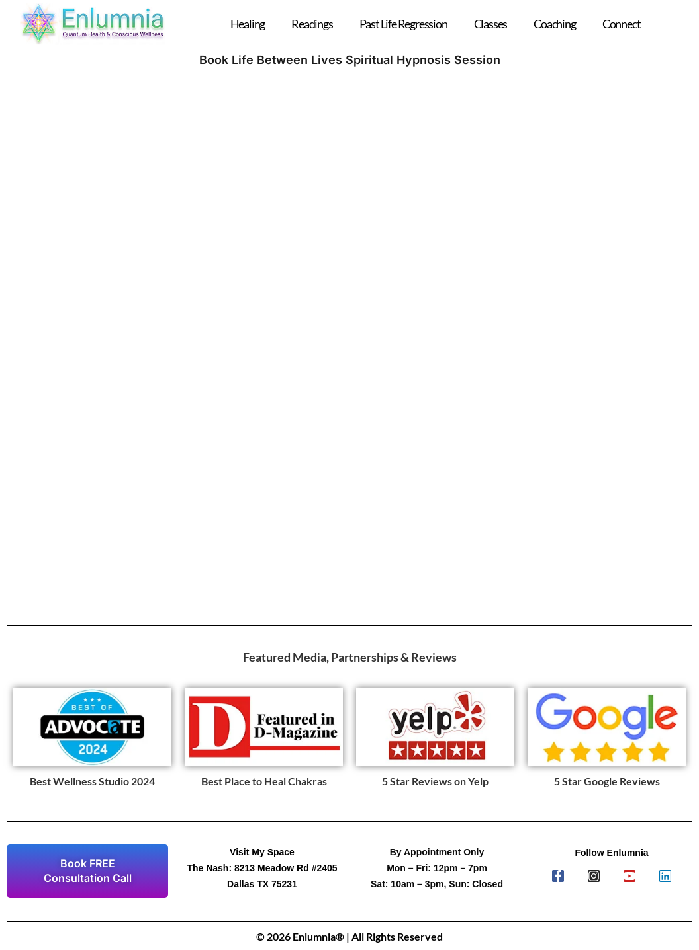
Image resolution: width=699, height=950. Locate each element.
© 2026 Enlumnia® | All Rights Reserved (349, 936)
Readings (311, 24)
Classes (491, 24)
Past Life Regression (403, 24)
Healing (247, 24)
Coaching (554, 24)
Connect (621, 24)
